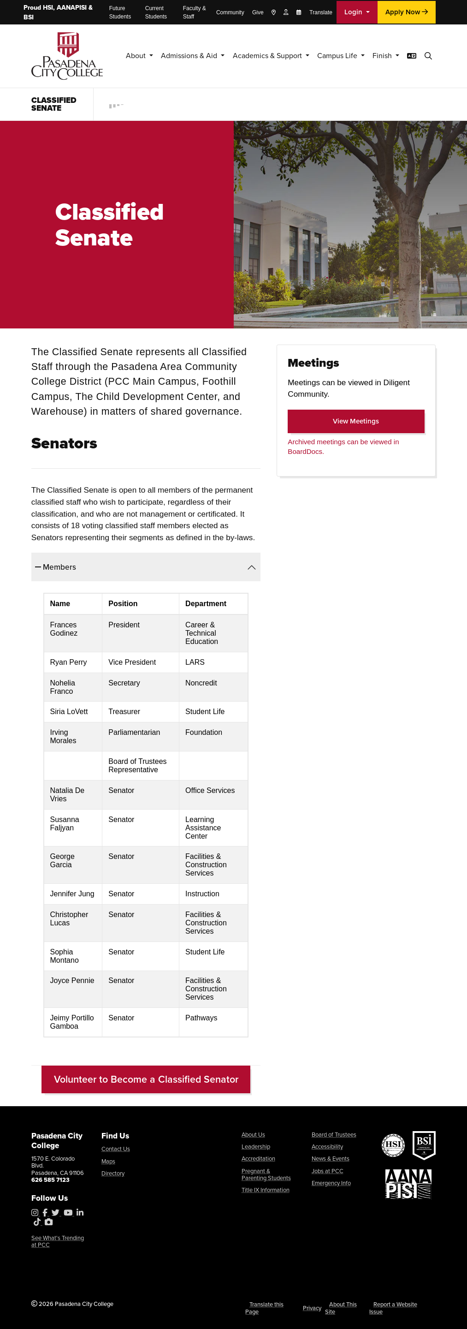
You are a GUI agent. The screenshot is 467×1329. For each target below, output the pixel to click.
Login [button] (354, 12)
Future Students (120, 12)
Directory (112, 1173)
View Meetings (370, 421)
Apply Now (406, 12)
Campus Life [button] (334, 55)
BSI (29, 17)
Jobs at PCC (327, 1171)
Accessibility (327, 1146)
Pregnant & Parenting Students (266, 1174)
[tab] (145, 567)
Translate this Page (264, 1308)
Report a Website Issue (393, 1308)
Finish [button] (382, 55)
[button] (429, 56)
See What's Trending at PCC (57, 1241)
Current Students (156, 12)
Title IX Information (266, 1190)
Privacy (312, 1308)
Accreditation (258, 1158)
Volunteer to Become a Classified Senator (146, 1079)
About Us (253, 1134)
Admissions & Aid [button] (175, 55)
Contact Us (115, 1148)
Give (258, 12)
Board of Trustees (334, 1134)
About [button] (117, 55)
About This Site (341, 1308)
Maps (108, 1161)
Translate (320, 12)
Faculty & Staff (194, 12)
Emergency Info (331, 1183)
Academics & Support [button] (258, 55)
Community (230, 12)
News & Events (330, 1158)
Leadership (256, 1146)
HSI (48, 7)
